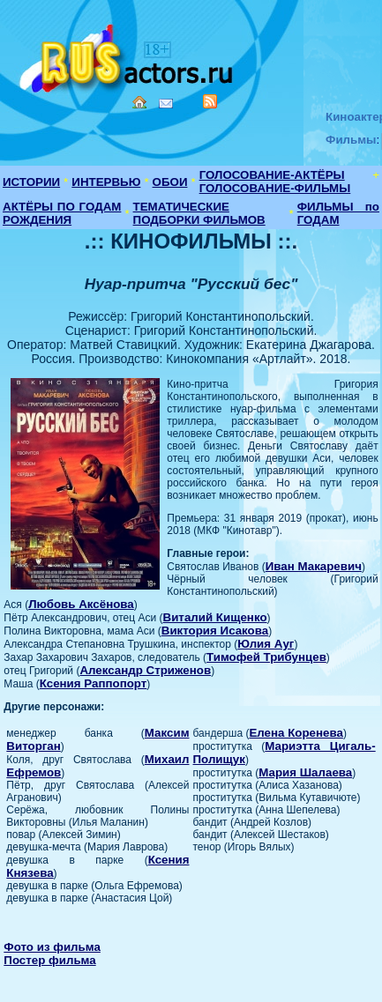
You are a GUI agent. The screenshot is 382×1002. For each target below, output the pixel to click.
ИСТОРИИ (31, 182)
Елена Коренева (295, 732)
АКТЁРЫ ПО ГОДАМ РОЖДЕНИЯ (62, 213)
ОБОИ (170, 182)
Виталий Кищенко (215, 617)
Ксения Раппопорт (93, 683)
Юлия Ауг (265, 643)
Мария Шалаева (305, 772)
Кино (128, 55)
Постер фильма (49, 960)
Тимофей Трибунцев (266, 657)
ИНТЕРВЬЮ (105, 182)
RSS (210, 101)
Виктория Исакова (214, 630)
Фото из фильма (52, 947)
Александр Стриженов (145, 670)
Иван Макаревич (314, 566)
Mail (166, 103)
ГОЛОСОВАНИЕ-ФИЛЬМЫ (275, 188)
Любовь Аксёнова (81, 604)
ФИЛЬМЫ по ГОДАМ (338, 213)
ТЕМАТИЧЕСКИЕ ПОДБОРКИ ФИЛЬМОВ (199, 213)
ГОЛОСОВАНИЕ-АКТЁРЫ (272, 175)
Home (139, 102)
